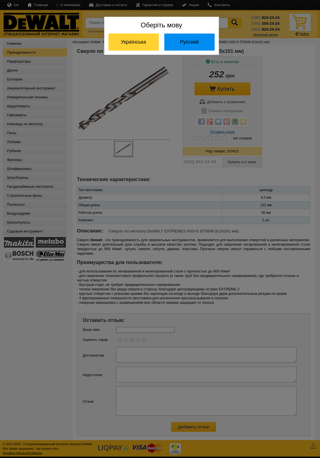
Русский (189, 42)
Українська (133, 42)
